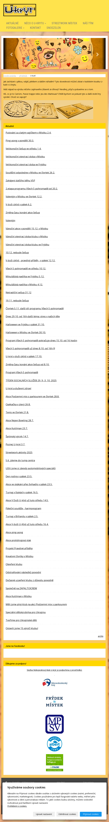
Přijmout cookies (91, 814)
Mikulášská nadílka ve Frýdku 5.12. (25, 276)
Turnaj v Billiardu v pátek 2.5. (22, 516)
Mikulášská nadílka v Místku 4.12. (24, 284)
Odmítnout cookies (67, 814)
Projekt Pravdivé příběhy (19, 548)
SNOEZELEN (54, 27)
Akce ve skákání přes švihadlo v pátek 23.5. (29, 484)
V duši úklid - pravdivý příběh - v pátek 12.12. (30, 260)
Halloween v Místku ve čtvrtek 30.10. (26, 332)
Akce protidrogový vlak (18, 540)
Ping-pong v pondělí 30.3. (20, 140)
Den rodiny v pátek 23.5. (19, 476)
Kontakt (35, 27)
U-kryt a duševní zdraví (18, 388)
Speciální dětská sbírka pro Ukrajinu (26, 612)
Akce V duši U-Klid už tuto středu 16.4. (27, 524)
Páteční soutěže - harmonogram (23, 508)
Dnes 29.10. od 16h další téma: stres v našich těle (33, 316)
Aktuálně (12, 23)
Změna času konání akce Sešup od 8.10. (27, 364)
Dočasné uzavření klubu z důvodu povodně (29, 580)
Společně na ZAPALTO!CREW (21, 588)
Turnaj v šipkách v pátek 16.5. (22, 492)
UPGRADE (23, 76)
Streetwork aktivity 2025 (19, 452)
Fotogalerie (15, 27)
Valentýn (10, 220)
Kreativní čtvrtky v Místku (19, 556)
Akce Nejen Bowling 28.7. (20, 420)
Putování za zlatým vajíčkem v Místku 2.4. (28, 132)
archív (100, 636)
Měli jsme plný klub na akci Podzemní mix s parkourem (36, 604)
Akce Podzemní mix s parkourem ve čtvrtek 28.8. (32, 396)
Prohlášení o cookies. (17, 806)
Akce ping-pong (14, 532)
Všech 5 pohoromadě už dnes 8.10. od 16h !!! (30, 348)
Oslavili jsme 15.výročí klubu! (22, 628)
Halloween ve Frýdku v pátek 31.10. (25, 324)
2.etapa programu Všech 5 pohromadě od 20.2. (32, 188)
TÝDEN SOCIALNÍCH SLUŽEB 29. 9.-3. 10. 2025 (31, 380)
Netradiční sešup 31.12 (18, 292)
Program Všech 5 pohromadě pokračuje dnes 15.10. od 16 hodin (41, 340)
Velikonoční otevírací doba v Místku (25, 156)
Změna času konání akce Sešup (23, 212)
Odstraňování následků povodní (23, 572)
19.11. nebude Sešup (17, 300)
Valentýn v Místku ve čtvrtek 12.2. (24, 196)
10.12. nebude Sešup (17, 252)
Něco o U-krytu (35, 23)
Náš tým (88, 23)
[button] (11, 53)
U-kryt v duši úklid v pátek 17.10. (24, 356)
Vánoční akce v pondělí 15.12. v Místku (27, 228)
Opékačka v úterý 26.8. (18, 404)
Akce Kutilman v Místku (19, 596)
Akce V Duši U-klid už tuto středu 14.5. (27, 500)
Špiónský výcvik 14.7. (17, 436)
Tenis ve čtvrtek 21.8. (17, 412)
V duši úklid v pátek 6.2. (19, 204)
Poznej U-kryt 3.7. (15, 444)
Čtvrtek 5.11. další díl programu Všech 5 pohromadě (35, 308)
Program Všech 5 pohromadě (22, 372)
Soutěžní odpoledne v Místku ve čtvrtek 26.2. (30, 172)
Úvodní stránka (9, 76)
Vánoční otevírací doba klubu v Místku (27, 236)
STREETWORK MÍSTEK (64, 23)
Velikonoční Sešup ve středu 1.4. (23, 148)
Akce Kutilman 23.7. (17, 428)
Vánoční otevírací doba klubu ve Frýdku (27, 244)
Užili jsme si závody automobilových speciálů (30, 468)
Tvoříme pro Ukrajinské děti (21, 620)
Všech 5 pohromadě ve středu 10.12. (26, 268)
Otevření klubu (14, 564)
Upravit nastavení (44, 814)
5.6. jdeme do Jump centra (20, 460)
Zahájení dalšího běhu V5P (20, 180)
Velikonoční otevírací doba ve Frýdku (26, 164)
